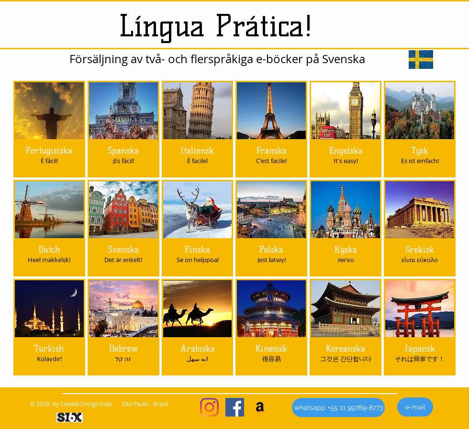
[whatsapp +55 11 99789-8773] (338, 407)
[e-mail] (415, 407)
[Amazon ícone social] (260, 407)
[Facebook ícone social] (234, 407)
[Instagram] (209, 407)
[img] (123, 228)
